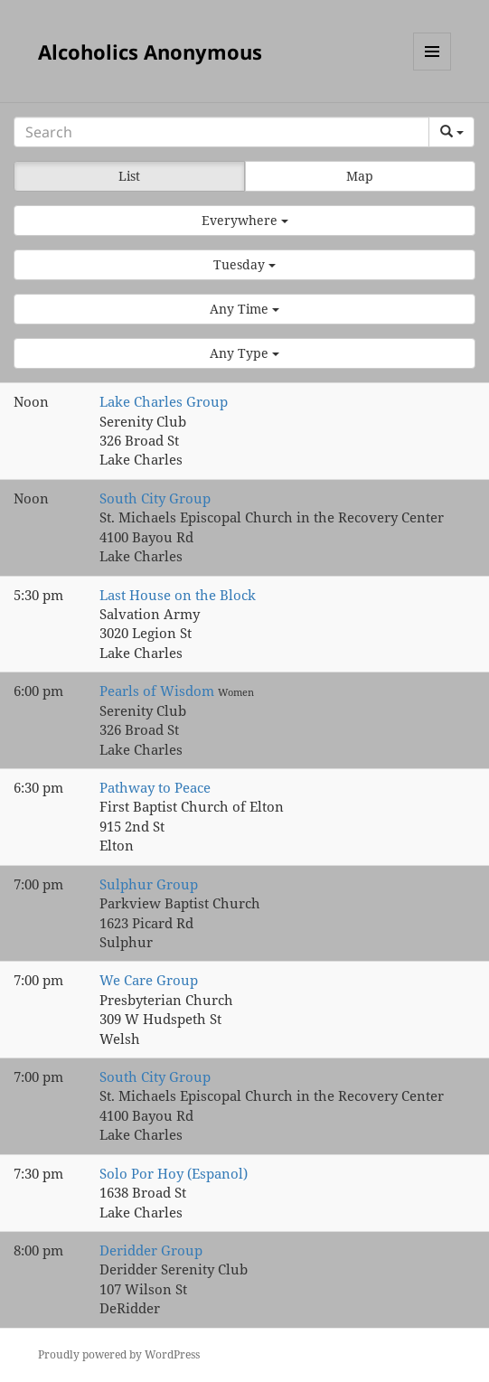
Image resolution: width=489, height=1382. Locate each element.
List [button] (129, 175)
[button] (244, 220)
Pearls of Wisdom (158, 691)
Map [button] (359, 175)
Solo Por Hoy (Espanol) (173, 1173)
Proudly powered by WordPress (119, 1354)
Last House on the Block (177, 595)
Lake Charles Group (163, 401)
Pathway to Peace (155, 787)
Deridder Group (150, 1250)
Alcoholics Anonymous (150, 51)
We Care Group (148, 980)
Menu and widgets (432, 70)
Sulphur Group (148, 884)
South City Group (155, 498)
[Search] (221, 132)
